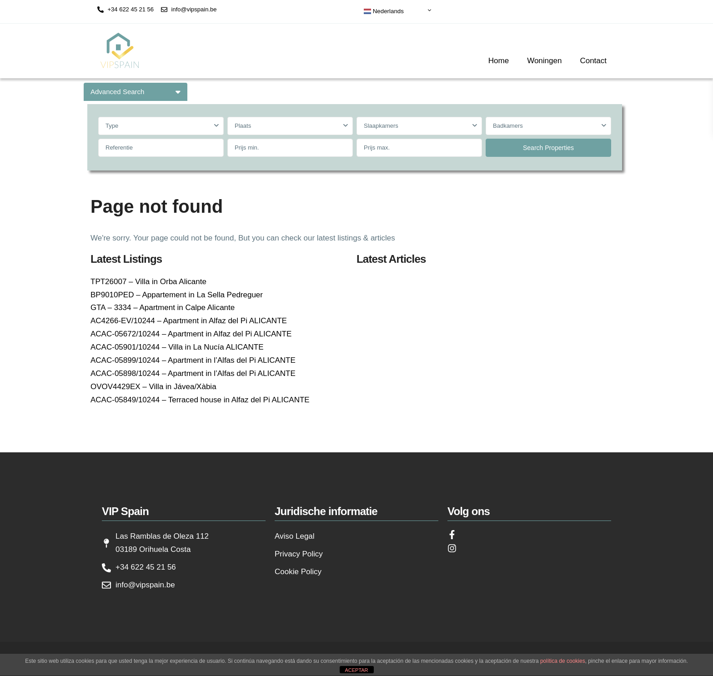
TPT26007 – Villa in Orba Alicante (148, 281)
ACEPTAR (356, 670)
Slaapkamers (381, 125)
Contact (593, 60)
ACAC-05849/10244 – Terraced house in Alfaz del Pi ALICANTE (200, 400)
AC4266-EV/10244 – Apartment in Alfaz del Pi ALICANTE (188, 320)
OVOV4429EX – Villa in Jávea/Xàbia (153, 386)
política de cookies (562, 661)
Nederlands (384, 11)
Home (498, 60)
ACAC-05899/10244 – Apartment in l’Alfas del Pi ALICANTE (193, 360)
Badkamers (508, 125)
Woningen (544, 60)
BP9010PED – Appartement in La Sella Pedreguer (176, 294)
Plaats (243, 125)
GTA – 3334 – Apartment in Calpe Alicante (162, 307)
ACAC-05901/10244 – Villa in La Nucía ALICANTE (177, 347)
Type (111, 125)
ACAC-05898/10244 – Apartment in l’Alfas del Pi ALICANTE (193, 373)
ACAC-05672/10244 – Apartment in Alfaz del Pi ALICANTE (190, 334)
